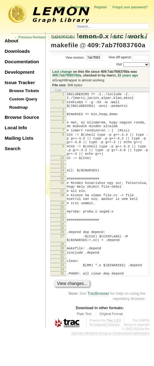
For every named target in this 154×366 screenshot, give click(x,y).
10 (62, 171)
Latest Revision (63, 37)
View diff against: (128, 57)
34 (62, 299)
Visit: (119, 64)
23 (62, 241)
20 (62, 228)
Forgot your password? (130, 7)
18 (62, 213)
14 (62, 189)
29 (62, 274)
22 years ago (127, 75)
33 (62, 293)
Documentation (22, 61)
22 (62, 237)
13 (62, 184)
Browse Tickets (24, 90)
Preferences (79, 7)
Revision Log (137, 37)
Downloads (17, 51)
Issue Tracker (20, 82)
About (11, 40)
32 (62, 288)
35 (62, 303)
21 (62, 232)
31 (62, 284)
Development (19, 72)
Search (12, 148)
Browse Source (22, 117)
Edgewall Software (107, 355)
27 (62, 260)
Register (100, 7)
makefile (64, 45)
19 (62, 223)
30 (62, 279)
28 (62, 270)
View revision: (75, 57)
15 (62, 193)
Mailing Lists (19, 138)
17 (62, 208)
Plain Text (84, 344)
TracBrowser (98, 324)
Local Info (16, 127)
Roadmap (18, 107)
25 (62, 251)
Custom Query (23, 99)
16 (62, 198)
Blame (116, 37)
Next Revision (91, 37)
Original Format (111, 344)
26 (62, 255)
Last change (62, 71)
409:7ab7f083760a (116, 45)
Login (60, 7)
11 (62, 176)
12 (62, 180)
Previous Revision (32, 37)
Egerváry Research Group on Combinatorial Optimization (110, 363)
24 (62, 247)
